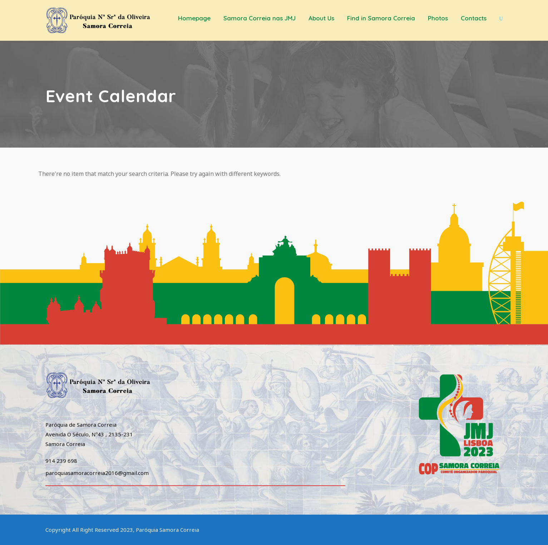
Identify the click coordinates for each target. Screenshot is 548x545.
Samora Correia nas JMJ (259, 18)
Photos (438, 18)
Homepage (194, 18)
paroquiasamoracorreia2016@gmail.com (97, 472)
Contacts (474, 18)
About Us (321, 18)
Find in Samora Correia (381, 18)
